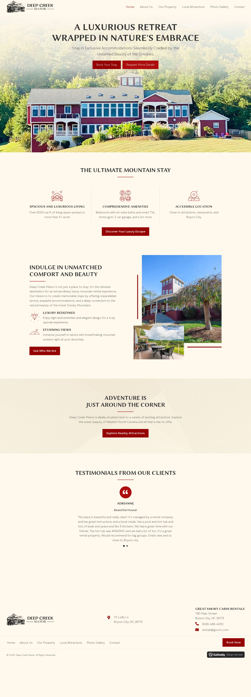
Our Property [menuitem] (46, 640)
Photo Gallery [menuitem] (96, 640)
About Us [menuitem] (26, 640)
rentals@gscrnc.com (215, 627)
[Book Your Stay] (107, 62)
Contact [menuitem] (114, 640)
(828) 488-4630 (212, 621)
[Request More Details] (140, 62)
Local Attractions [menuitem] (71, 640)
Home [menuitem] (11, 640)
